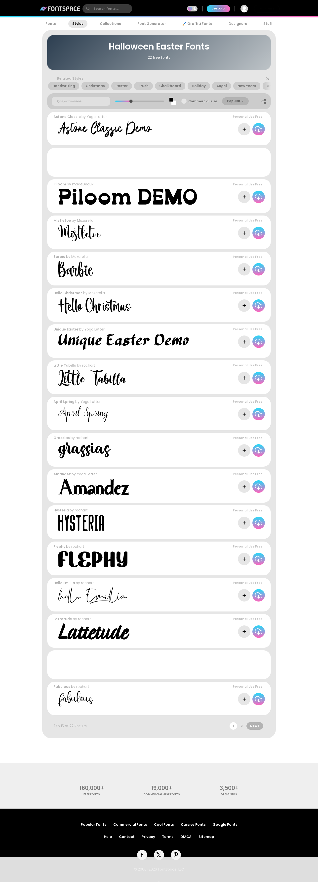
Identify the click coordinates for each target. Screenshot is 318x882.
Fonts (50, 23)
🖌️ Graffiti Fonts (197, 23)
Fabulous (61, 686)
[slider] (131, 101)
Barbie (59, 256)
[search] (107, 8)
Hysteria (61, 510)
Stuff (268, 23)
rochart (88, 365)
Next (255, 726)
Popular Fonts (93, 824)
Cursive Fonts (193, 824)
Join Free (266, 8)
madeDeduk (82, 184)
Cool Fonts (164, 824)
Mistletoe (62, 220)
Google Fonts (225, 824)
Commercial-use (202, 101)
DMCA (186, 836)
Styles (77, 23)
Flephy (59, 546)
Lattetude (62, 618)
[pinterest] (176, 855)
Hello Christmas (67, 292)
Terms (167, 836)
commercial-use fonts (162, 794)
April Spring (64, 401)
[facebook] (142, 855)
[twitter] (159, 855)
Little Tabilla (64, 365)
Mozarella (85, 220)
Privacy (148, 836)
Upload (218, 8)
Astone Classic (67, 116)
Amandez (62, 474)
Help (108, 836)
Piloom (59, 184)
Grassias (61, 437)
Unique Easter (66, 329)
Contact (127, 836)
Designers (238, 23)
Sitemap (206, 836)
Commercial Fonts (130, 824)
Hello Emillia (64, 582)
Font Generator (151, 23)
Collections (110, 23)
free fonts (91, 794)
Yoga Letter (97, 116)
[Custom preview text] (81, 101)
